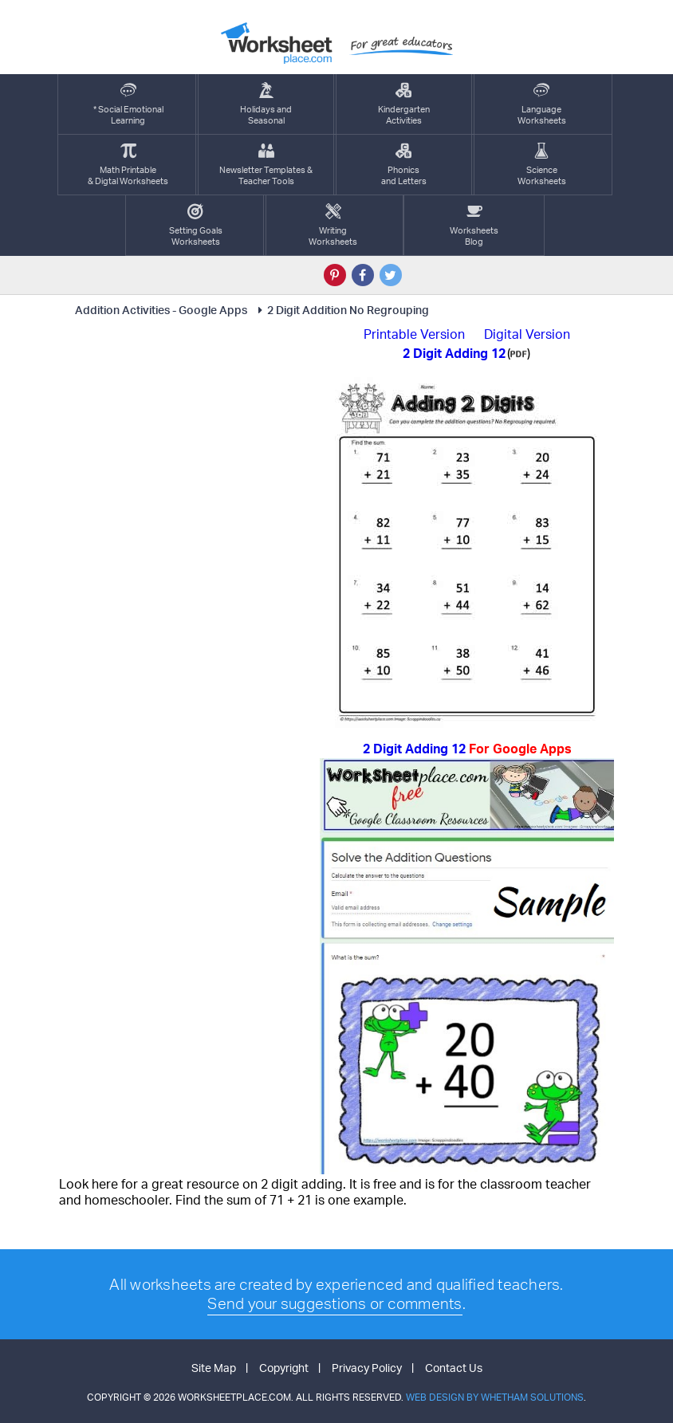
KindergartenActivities (404, 104)
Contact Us (453, 1367)
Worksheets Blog (474, 225)
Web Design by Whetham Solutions (495, 1397)
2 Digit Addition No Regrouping (341, 309)
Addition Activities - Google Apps (161, 309)
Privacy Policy (367, 1367)
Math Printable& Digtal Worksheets (128, 165)
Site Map (213, 1367)
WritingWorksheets (333, 225)
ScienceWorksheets (542, 165)
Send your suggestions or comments (334, 1303)
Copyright (284, 1367)
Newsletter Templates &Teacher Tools (266, 165)
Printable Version (414, 334)
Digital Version (527, 334)
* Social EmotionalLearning (128, 104)
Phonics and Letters (404, 165)
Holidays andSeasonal (266, 104)
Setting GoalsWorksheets (195, 225)
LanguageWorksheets (542, 104)
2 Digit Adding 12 (467, 749)
